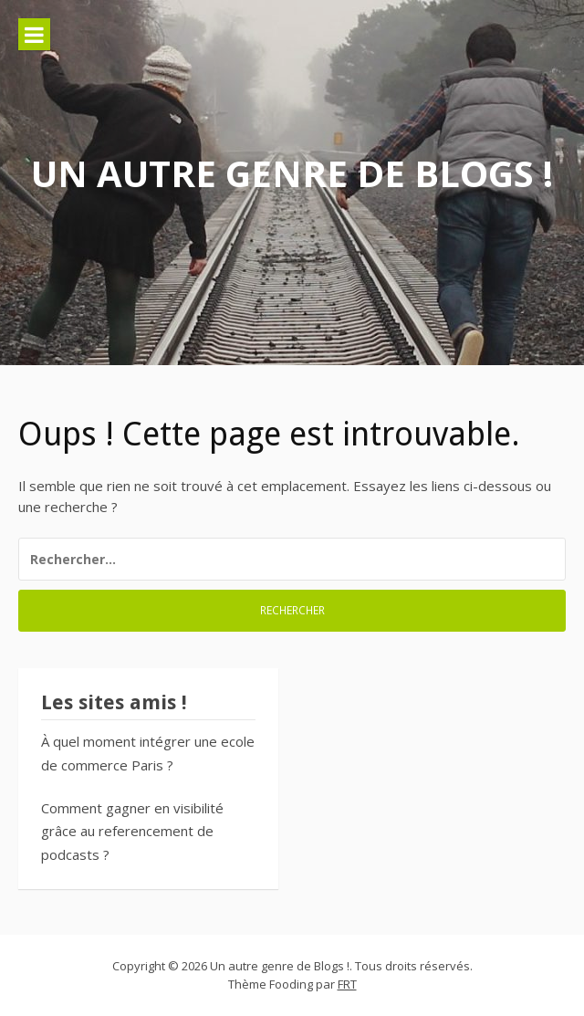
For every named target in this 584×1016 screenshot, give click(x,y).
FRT (347, 984)
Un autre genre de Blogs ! (292, 173)
